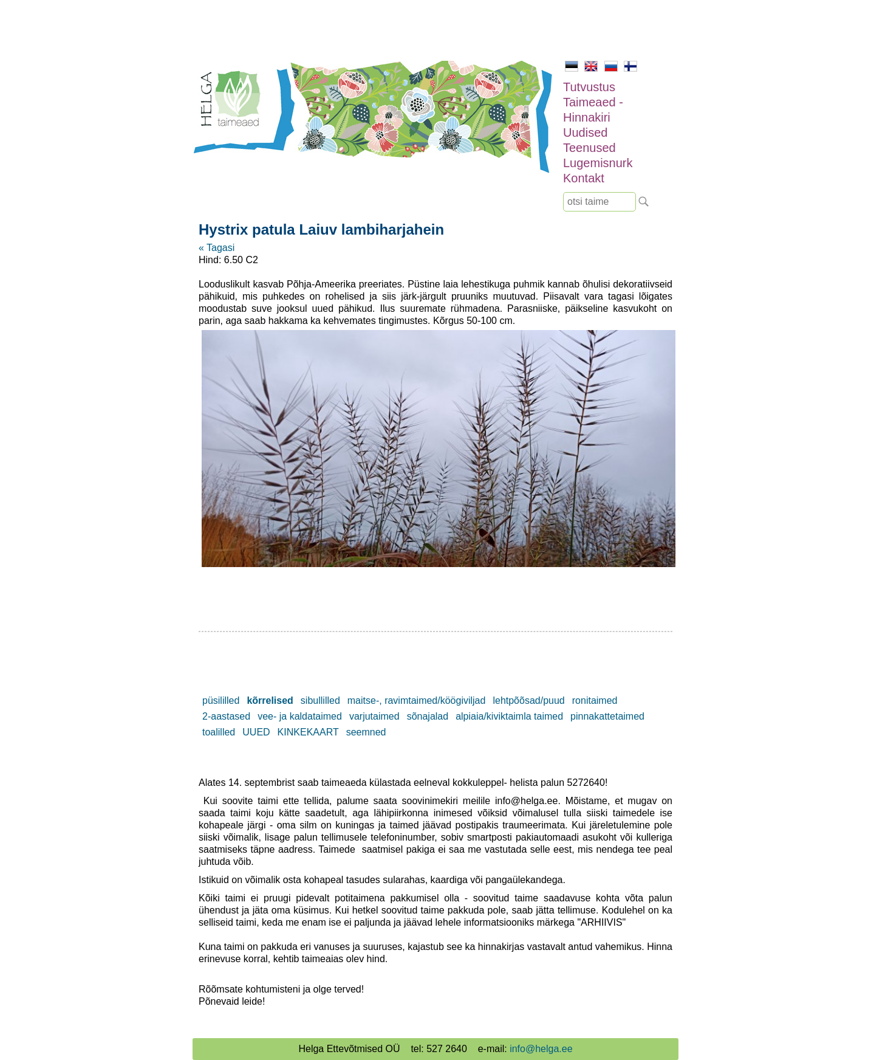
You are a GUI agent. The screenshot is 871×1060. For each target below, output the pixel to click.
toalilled (218, 732)
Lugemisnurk (598, 163)
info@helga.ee (541, 1049)
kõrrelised (270, 700)
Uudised (585, 132)
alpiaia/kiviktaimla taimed (509, 716)
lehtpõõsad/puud (528, 700)
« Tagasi (216, 248)
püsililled (220, 700)
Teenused (589, 147)
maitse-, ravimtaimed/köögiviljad (416, 700)
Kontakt (583, 178)
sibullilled (320, 700)
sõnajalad (428, 716)
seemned (366, 732)
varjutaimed (374, 716)
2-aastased (226, 716)
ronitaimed (595, 700)
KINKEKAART (308, 732)
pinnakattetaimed (607, 716)
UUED (256, 732)
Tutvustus (589, 87)
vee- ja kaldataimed (300, 716)
